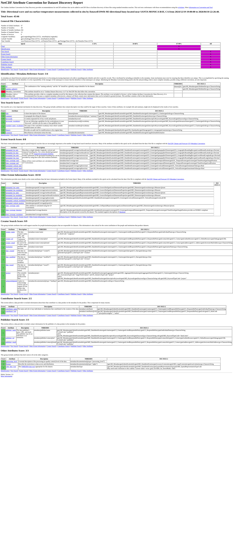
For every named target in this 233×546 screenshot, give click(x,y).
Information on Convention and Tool (200, 7)
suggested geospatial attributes (43, 154)
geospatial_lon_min (12, 155)
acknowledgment (11, 281)
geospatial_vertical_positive (15, 203)
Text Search (5, 51)
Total (3, 46)
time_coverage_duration (14, 210)
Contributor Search (7, 62)
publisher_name (11, 330)
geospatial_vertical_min (13, 166)
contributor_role (11, 311)
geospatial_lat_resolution (14, 195)
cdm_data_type (11, 366)
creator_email (10, 243)
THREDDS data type (28, 366)
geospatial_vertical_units (14, 198)
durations (122, 212)
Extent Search (5, 54)
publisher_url (10, 338)
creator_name (10, 232)
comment (9, 133)
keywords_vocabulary (13, 121)
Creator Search (6, 59)
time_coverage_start (12, 160)
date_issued (10, 265)
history (8, 130)
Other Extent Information (9, 57)
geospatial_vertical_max (14, 168)
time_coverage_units (12, 206)
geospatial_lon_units (12, 187)
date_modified (10, 257)
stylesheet (181, 7)
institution (9, 247)
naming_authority (11, 89)
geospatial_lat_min (12, 150)
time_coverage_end (12, 163)
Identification (5, 49)
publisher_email (11, 342)
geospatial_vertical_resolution (15, 200)
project (8, 273)
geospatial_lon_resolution (14, 190)
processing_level (11, 361)
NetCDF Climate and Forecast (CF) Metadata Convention (186, 143)
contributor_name (11, 309)
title (7, 113)
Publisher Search (6, 64)
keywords (9, 119)
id (6, 86)
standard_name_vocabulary (15, 126)
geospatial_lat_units (12, 193)
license (8, 364)
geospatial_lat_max (12, 153)
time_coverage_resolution (14, 214)
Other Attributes (6, 67)
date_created (10, 251)
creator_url (9, 239)
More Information (6, 376)
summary (9, 116)
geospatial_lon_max (12, 158)
